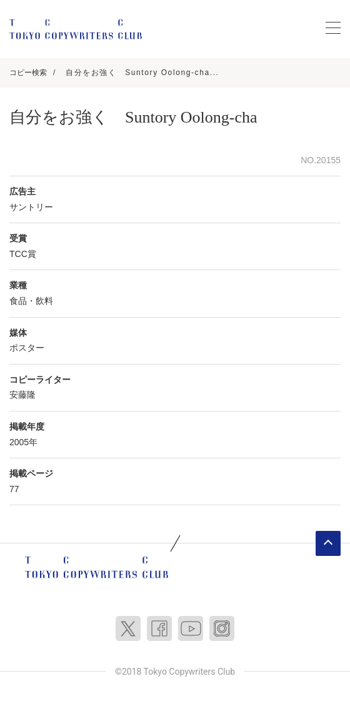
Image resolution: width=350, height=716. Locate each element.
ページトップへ (328, 543)
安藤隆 (22, 395)
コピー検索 (28, 72)
